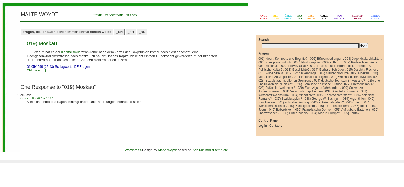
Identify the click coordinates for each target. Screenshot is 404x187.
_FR (131, 32)
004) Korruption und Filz (274, 62)
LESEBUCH (311, 17)
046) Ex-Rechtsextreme (334, 106)
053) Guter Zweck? (295, 113)
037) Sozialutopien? (288, 99)
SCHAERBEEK (357, 17)
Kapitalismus (70, 52)
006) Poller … (331, 62)
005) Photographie (307, 62)
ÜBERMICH (288, 17)
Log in (262, 126)
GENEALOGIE (375, 17)
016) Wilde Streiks (270, 73)
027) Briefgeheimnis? (358, 84)
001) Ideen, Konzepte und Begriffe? (282, 59)
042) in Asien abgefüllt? (327, 102)
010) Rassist (319, 66)
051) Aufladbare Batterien (352, 109)
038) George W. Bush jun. (322, 99)
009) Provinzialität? (294, 66)
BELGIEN (276, 17)
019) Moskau (42, 43)
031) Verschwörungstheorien (303, 91)
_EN (119, 32)
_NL (142, 32)
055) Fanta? (351, 113)
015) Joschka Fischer (361, 69)
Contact (274, 126)
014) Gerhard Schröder (328, 69)
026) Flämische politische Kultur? (319, 84)
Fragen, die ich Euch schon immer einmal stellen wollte (67, 32)
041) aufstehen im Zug (293, 102)
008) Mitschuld (268, 66)
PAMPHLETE (339, 17)
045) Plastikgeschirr (301, 106)
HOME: (98, 15)
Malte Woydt (167, 150)
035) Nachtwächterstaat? (334, 95)
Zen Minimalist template (210, 150)
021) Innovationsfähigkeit (311, 77)
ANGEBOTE (263, 17)
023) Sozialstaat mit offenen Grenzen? (284, 80)
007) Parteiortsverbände (361, 62)
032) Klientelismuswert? (341, 91)
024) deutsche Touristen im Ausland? (339, 80)
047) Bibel (360, 106)
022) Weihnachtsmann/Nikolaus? (354, 77)
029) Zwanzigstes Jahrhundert (318, 88)
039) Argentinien (354, 99)
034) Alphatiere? (303, 95)
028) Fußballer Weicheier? (276, 88)
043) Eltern (354, 102)
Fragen (85, 67)
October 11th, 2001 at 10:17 (36, 98)
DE (76, 67)
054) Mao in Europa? (325, 113)
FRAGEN (131, 15)
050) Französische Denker (313, 109)
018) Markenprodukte (334, 73)
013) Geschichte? (297, 69)
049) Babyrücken (281, 109)
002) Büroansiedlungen (326, 59)
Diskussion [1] (36, 70)
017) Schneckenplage (301, 73)
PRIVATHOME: (114, 15)
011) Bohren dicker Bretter (348, 66)
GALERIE (324, 17)
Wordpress (133, 150)
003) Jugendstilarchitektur (362, 59)
